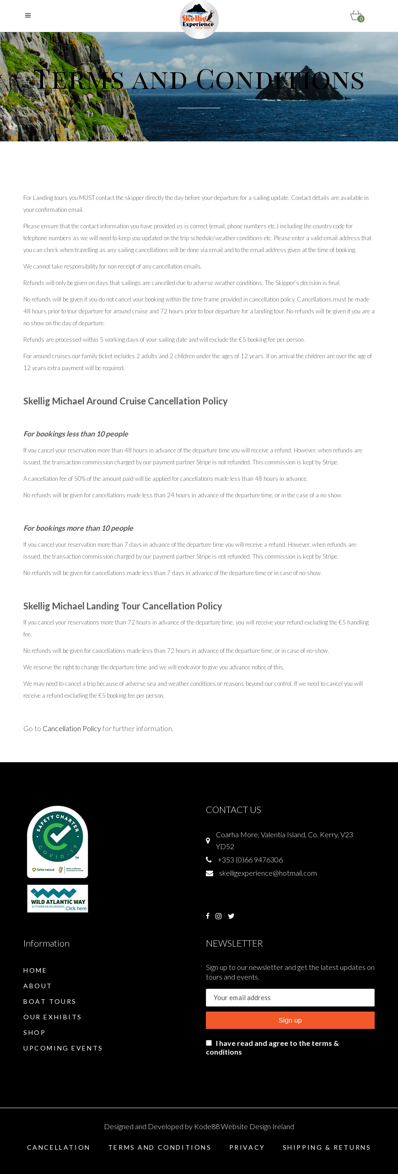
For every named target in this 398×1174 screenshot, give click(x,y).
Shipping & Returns (327, 1147)
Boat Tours (50, 1001)
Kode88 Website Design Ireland (244, 1126)
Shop (34, 1032)
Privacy (247, 1147)
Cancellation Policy (72, 728)
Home (35, 970)
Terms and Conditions (160, 1147)
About (38, 986)
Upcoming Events (63, 1048)
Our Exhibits (52, 1017)
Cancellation (59, 1147)
